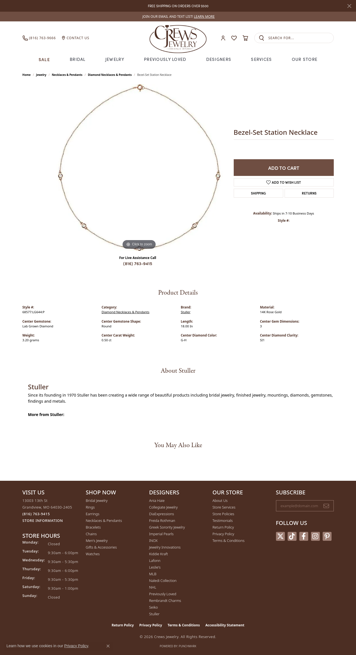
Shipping (258, 193)
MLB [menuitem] (152, 573)
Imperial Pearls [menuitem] (161, 533)
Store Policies (223, 513)
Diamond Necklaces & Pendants (110, 75)
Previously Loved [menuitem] (162, 593)
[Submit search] (261, 38)
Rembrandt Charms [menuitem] (165, 600)
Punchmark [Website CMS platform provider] (187, 646)
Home (27, 75)
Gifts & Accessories (101, 547)
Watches (93, 553)
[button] (223, 38)
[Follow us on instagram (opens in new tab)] (315, 536)
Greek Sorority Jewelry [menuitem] (167, 527)
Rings (90, 507)
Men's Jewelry (97, 540)
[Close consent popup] (108, 646)
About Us (220, 500)
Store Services (224, 507)
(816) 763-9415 (137, 263)
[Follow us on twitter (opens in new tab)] (280, 536)
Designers (218, 59)
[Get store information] (43, 520)
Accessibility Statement (224, 625)
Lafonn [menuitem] (155, 560)
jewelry (41, 75)
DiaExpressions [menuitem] (161, 513)
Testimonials (223, 520)
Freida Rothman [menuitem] (162, 520)
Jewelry (114, 59)
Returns (309, 193)
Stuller (186, 312)
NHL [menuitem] (152, 587)
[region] (139, 167)
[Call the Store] (36, 513)
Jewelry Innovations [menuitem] (165, 547)
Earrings (92, 513)
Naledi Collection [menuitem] (163, 580)
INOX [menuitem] (153, 540)
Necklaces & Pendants (67, 75)
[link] (178, 16)
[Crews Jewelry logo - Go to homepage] (178, 37)
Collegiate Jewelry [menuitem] (163, 507)
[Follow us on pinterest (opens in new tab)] (327, 536)
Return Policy (223, 527)
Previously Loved (165, 59)
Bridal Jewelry (97, 500)
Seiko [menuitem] (153, 607)
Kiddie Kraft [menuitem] (158, 553)
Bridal (78, 59)
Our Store (305, 59)
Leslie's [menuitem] (155, 567)
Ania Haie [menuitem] (157, 500)
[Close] (349, 6)
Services (261, 59)
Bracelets (93, 527)
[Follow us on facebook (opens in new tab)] (303, 536)
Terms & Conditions (229, 540)
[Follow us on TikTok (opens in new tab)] (292, 536)
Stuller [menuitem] (154, 613)
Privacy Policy (223, 533)
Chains (91, 533)
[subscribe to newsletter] (326, 505)
